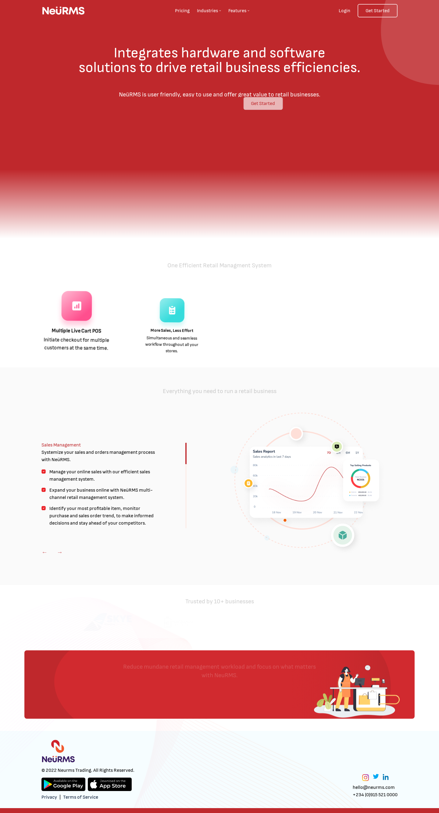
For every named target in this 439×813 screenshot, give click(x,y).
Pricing (182, 10)
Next (60, 552)
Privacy (49, 797)
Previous (44, 552)
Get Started (378, 10)
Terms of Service (80, 797)
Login (344, 10)
